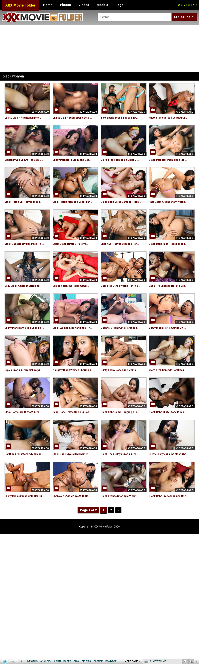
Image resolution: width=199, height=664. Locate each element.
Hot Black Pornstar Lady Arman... (27, 474)
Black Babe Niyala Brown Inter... (74, 474)
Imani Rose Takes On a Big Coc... (75, 432)
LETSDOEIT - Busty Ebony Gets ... (75, 117)
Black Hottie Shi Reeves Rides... (26, 206)
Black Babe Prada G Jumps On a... (171, 516)
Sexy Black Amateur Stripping (25, 298)
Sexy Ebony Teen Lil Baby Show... (123, 117)
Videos (84, 5)
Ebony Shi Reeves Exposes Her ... (123, 252)
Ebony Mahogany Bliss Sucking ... (27, 344)
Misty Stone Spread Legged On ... (171, 117)
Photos (65, 5)
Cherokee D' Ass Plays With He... (75, 516)
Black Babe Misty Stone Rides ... (170, 432)
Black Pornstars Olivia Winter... (26, 432)
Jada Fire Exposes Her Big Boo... (171, 298)
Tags (119, 5)
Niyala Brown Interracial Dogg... (26, 386)
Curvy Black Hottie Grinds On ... (170, 344)
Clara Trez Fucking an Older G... (122, 159)
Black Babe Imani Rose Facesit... (171, 252)
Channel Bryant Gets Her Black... (123, 344)
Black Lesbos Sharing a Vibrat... (122, 516)
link (196, 607)
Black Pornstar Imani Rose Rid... (170, 159)
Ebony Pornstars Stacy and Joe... (75, 159)
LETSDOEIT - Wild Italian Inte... (25, 117)
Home (47, 5)
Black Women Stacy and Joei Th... (75, 344)
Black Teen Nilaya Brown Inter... (122, 474)
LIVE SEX (187, 5)
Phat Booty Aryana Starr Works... (171, 206)
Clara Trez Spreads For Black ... (170, 386)
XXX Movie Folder (20, 5)
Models (102, 5)
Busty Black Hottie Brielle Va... (73, 252)
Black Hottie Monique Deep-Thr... (75, 206)
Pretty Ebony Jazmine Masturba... (172, 474)
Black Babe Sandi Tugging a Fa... (122, 432)
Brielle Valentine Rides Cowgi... (74, 298)
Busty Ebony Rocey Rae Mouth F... (123, 386)
